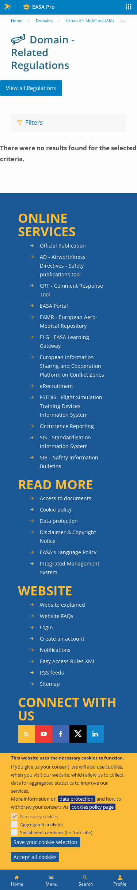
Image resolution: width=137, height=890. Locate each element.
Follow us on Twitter (78, 734)
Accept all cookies (35, 857)
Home (16, 20)
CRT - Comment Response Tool (71, 290)
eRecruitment (56, 385)
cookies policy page (93, 807)
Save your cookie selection (45, 842)
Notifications (55, 649)
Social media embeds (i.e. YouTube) (56, 832)
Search (86, 884)
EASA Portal (54, 305)
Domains (44, 20)
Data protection (59, 520)
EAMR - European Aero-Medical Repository (68, 321)
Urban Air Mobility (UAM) (90, 20)
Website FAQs (56, 616)
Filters (34, 122)
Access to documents (65, 498)
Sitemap (50, 683)
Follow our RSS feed (26, 734)
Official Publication (63, 245)
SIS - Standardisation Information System (65, 442)
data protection (77, 799)
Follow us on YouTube (43, 734)
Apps (129, 7)
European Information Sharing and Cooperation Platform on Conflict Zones (72, 366)
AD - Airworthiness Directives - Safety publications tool (62, 265)
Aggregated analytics (41, 824)
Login (46, 627)
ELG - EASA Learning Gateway (64, 341)
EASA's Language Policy (68, 552)
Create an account (62, 638)
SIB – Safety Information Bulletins (69, 462)
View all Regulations (31, 88)
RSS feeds (52, 672)
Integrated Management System (69, 568)
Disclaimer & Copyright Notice (68, 536)
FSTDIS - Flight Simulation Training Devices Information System (71, 406)
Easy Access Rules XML (67, 661)
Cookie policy (56, 509)
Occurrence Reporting (67, 426)
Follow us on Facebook (60, 734)
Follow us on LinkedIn (95, 734)
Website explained (62, 604)
